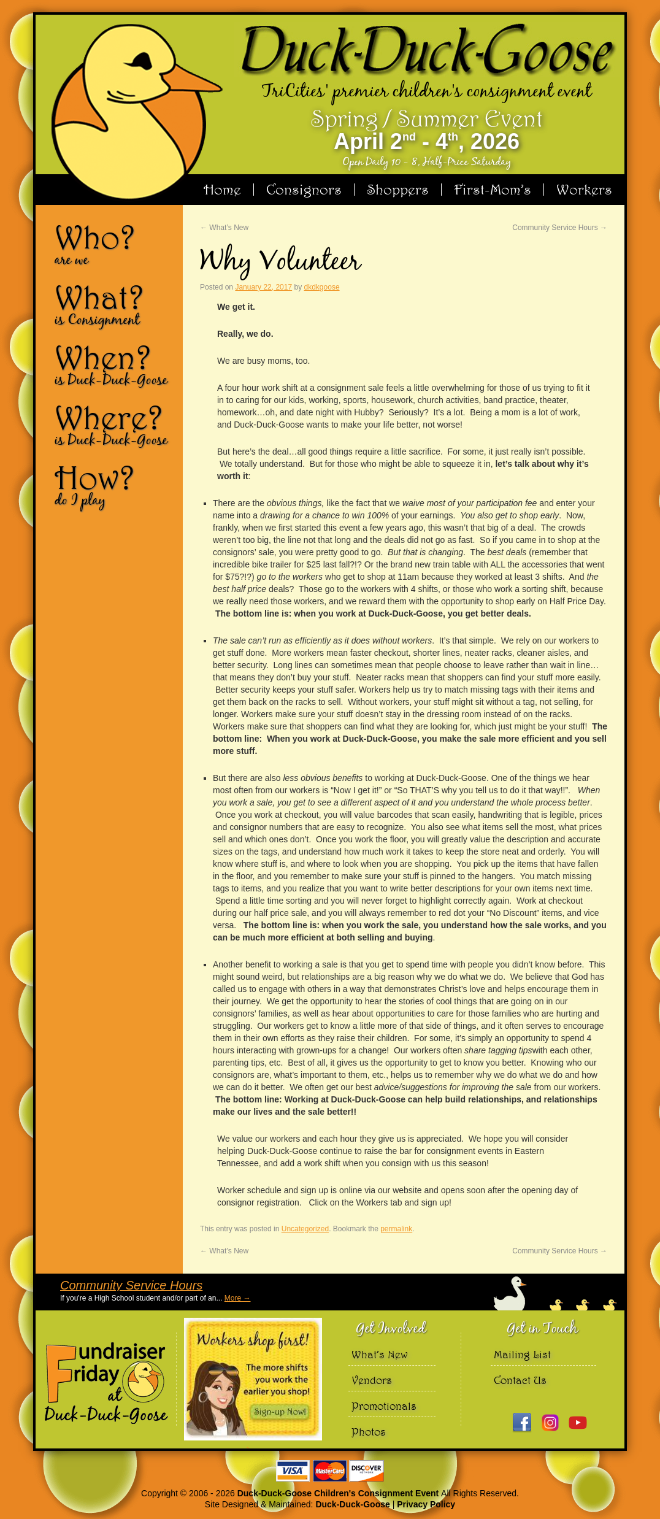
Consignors (304, 189)
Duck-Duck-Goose (352, 1504)
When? (114, 364)
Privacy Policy (426, 1504)
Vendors (371, 1380)
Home (222, 189)
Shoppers (398, 189)
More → (237, 1298)
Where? (114, 424)
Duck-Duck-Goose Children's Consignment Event (339, 1493)
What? (114, 304)
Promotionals (383, 1405)
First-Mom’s (492, 189)
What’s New (224, 227)
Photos (368, 1431)
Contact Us (520, 1380)
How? (114, 485)
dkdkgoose (322, 287)
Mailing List (522, 1354)
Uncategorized (305, 1229)
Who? (114, 244)
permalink (396, 1229)
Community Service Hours (559, 227)
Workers (584, 189)
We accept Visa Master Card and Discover (330, 1471)
